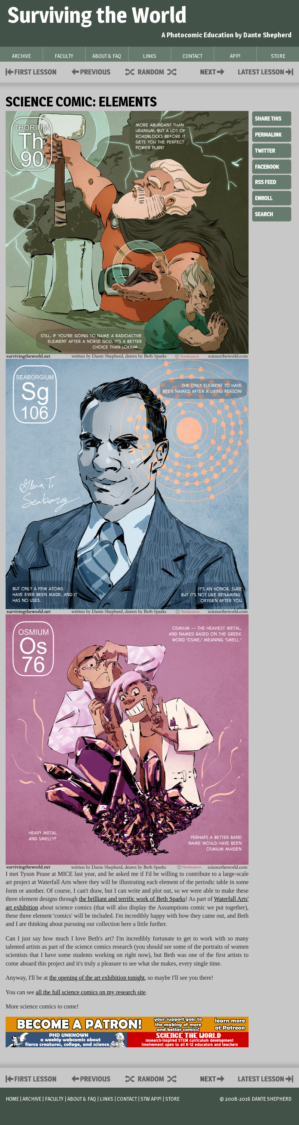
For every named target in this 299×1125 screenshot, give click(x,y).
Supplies (156, 71)
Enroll (272, 197)
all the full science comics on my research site (91, 992)
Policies (89, 71)
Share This (272, 119)
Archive (31, 1098)
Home (12, 1098)
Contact (213, 71)
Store (172, 1098)
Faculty (54, 1098)
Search (272, 213)
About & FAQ (81, 1098)
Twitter (272, 150)
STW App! (151, 1098)
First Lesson (31, 71)
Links (106, 1098)
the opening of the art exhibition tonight (97, 977)
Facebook (272, 166)
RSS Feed (272, 181)
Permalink (272, 134)
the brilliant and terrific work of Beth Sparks (132, 899)
